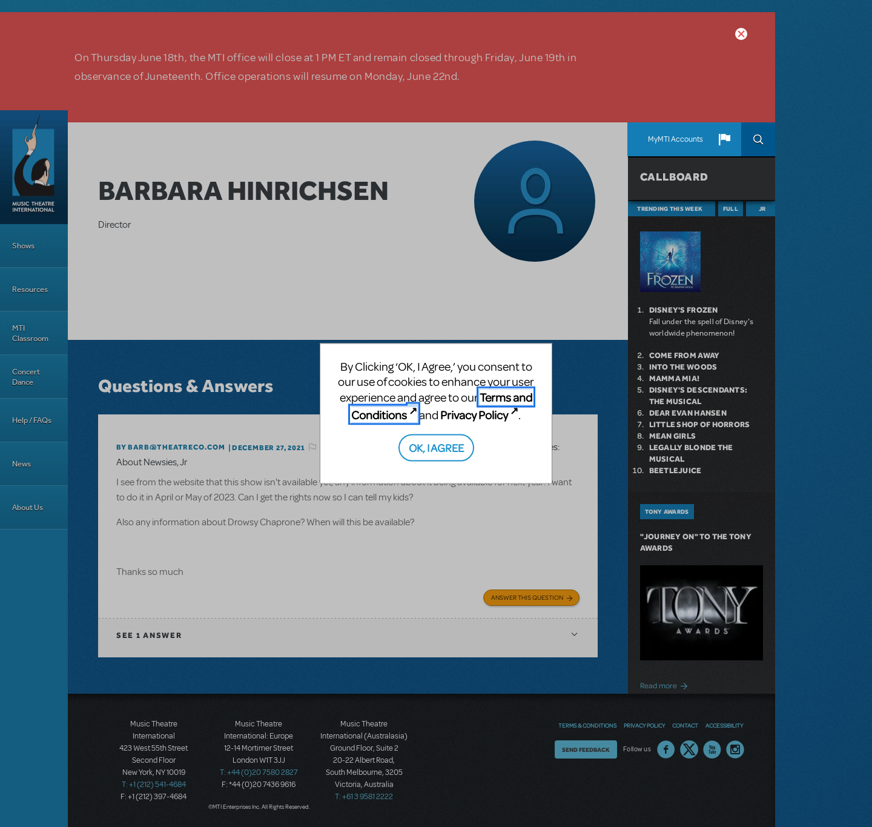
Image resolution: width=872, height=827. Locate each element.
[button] (724, 139)
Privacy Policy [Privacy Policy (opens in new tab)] (474, 414)
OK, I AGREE (436, 447)
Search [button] (758, 139)
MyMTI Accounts (675, 139)
